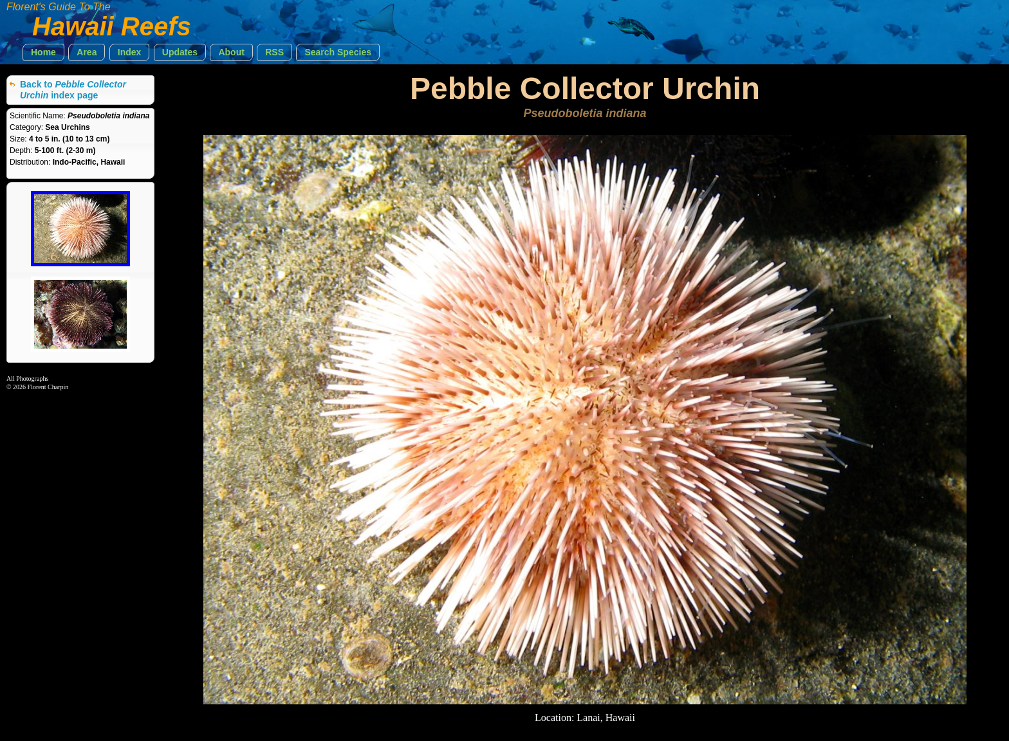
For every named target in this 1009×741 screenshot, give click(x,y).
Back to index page (73, 89)
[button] (43, 52)
